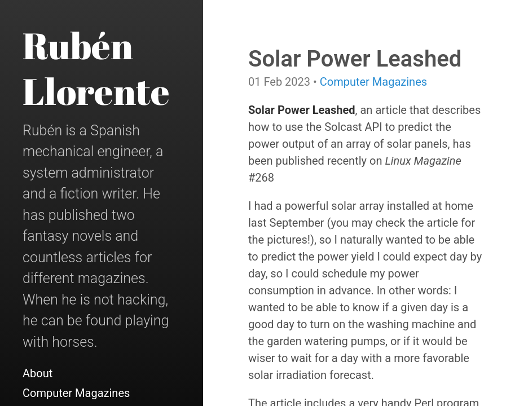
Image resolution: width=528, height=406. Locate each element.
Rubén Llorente (96, 68)
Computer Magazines (76, 393)
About (37, 373)
